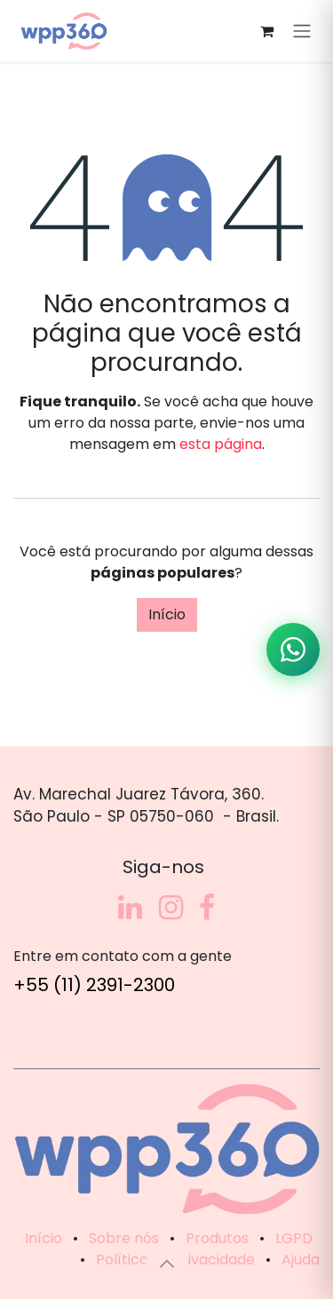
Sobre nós (124, 1238)
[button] (167, 1263)
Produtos (217, 1238)
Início (167, 614)
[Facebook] (206, 907)
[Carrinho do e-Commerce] (266, 31)
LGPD (294, 1238)
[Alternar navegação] (302, 31)
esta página (220, 444)
